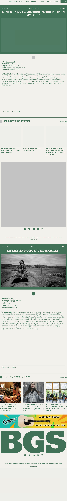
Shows (56, 1)
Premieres (34, 237)
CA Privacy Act (33, 466)
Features (41, 1)
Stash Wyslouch (10, 62)
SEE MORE (63, 121)
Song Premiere (33, 8)
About (39, 237)
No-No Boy (9, 298)
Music (10, 1)
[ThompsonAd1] (33, 421)
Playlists (49, 1)
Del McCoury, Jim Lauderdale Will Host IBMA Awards (10, 151)
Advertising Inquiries (48, 237)
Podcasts (33, 1)
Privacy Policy (58, 237)
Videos (27, 1)
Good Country (18, 1)
